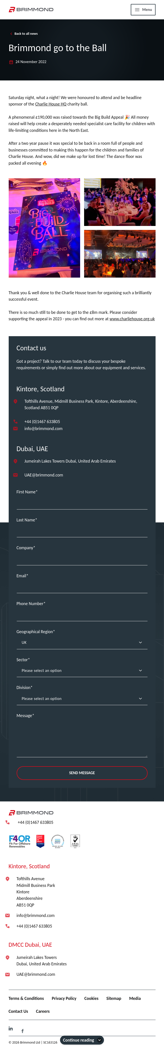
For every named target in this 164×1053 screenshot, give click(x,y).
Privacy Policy (64, 998)
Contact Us (18, 1011)
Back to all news (23, 33)
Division (24, 687)
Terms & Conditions (26, 998)
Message (24, 715)
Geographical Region (35, 631)
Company (25, 547)
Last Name (26, 519)
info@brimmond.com (44, 428)
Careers (43, 1011)
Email (21, 575)
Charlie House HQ (50, 104)
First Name (26, 491)
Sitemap (113, 998)
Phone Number (30, 603)
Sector (22, 659)
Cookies (91, 998)
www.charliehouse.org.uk (132, 319)
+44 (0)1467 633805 (42, 421)
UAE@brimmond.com (44, 474)
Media (135, 998)
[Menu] (143, 9)
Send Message (82, 772)
